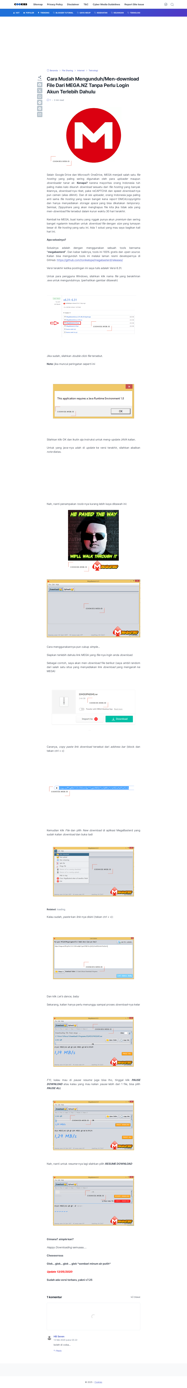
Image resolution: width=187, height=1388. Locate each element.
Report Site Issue (134, 4)
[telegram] (39, 102)
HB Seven (59, 1336)
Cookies (98, 1382)
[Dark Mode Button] (166, 4)
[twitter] (39, 90)
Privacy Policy (55, 4)
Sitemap (38, 4)
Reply (59, 1351)
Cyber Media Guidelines (106, 4)
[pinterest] (39, 108)
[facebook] (39, 84)
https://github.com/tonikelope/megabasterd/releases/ (90, 260)
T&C (86, 4)
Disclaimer (73, 4)
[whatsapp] (39, 96)
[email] (39, 114)
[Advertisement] (93, 42)
